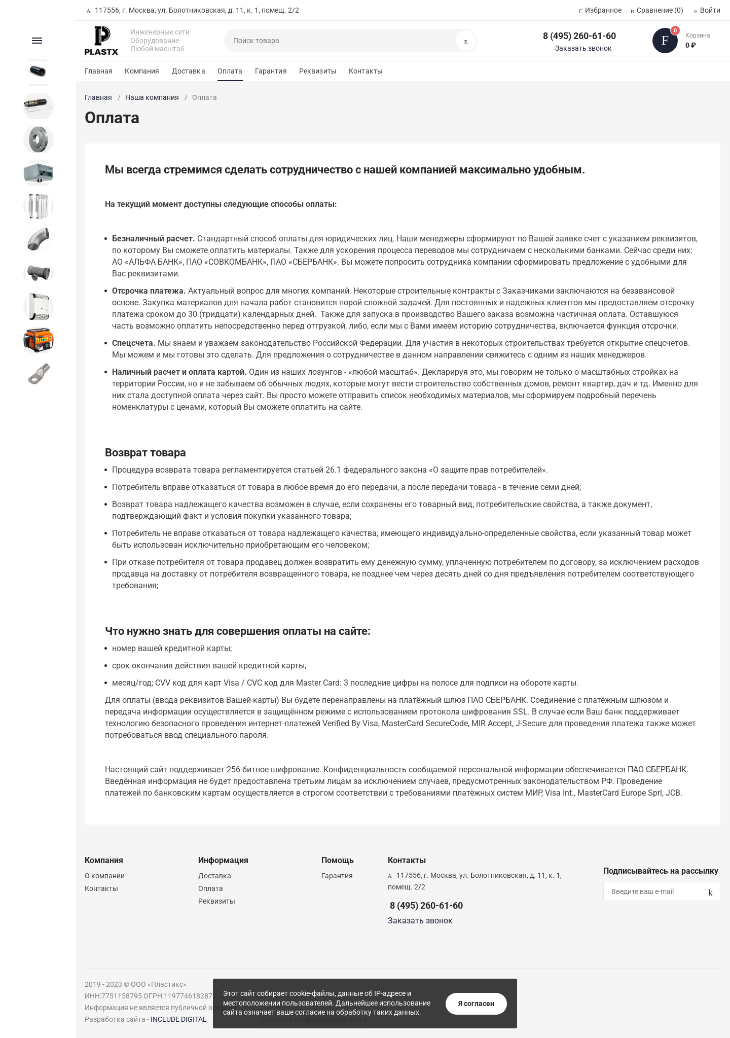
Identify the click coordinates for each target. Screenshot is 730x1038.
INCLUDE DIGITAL (179, 1019)
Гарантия (271, 71)
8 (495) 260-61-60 (579, 35)
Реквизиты (318, 71)
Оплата (230, 71)
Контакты (366, 71)
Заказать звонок (583, 48)
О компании (105, 876)
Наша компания (152, 97)
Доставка (188, 71)
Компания (142, 71)
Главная (99, 71)
